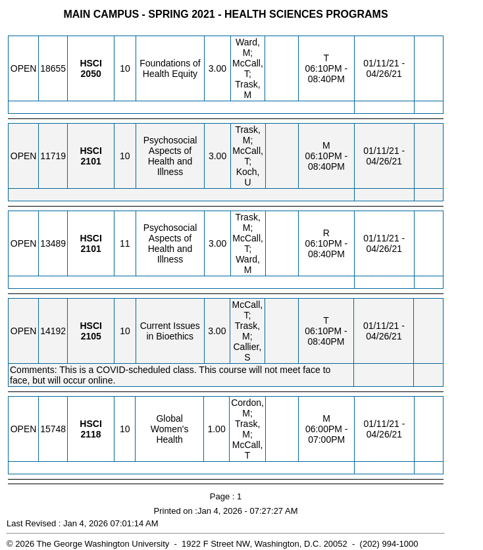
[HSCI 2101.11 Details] (91, 248)
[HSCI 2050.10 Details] (91, 73)
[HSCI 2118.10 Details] (90, 434)
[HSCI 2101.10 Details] (91, 161)
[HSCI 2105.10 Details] (91, 336)
